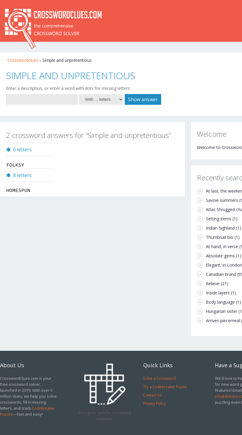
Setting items (218, 219)
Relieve (213, 283)
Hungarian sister (221, 311)
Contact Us (152, 395)
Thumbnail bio (219, 237)
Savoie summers (222, 200)
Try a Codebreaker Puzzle (165, 386)
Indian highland (220, 228)
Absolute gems (220, 256)
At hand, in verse (222, 246)
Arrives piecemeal (223, 320)
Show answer (143, 99)
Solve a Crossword (159, 378)
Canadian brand (221, 274)
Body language (220, 302)
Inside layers (218, 293)
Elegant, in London (224, 265)
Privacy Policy (154, 403)
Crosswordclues (22, 60)
